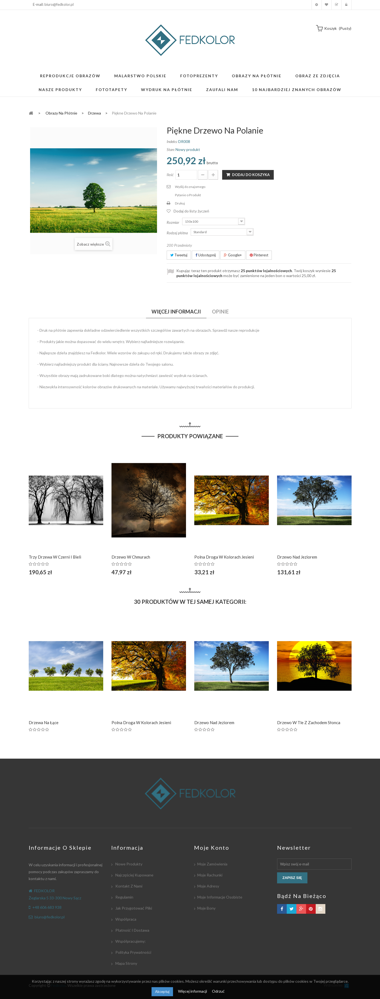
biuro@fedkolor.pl (59, 4)
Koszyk (336, 5)
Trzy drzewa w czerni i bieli (55, 556)
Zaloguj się (346, 5)
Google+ (233, 255)
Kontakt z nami (128, 886)
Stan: (171, 149)
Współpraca (125, 919)
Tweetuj (178, 255)
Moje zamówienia (212, 864)
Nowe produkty (128, 864)
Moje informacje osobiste (219, 897)
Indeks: (172, 141)
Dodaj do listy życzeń (191, 211)
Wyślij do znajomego (190, 187)
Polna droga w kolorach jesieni (224, 556)
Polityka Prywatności (133, 952)
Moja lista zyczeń (326, 5)
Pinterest (259, 255)
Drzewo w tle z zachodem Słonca (308, 722)
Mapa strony (126, 963)
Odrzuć (218, 991)
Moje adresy (208, 886)
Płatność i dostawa (132, 930)
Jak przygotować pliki (133, 908)
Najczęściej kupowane (134, 875)
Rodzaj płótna (178, 233)
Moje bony (206, 908)
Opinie (220, 312)
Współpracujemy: (130, 941)
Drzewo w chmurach (130, 556)
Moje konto (316, 5)
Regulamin (124, 897)
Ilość (170, 174)
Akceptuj (162, 991)
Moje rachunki (209, 875)
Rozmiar (173, 222)
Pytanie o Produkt (188, 195)
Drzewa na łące (44, 722)
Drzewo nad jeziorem (297, 556)
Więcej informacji (193, 991)
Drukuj (180, 203)
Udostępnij (205, 255)
